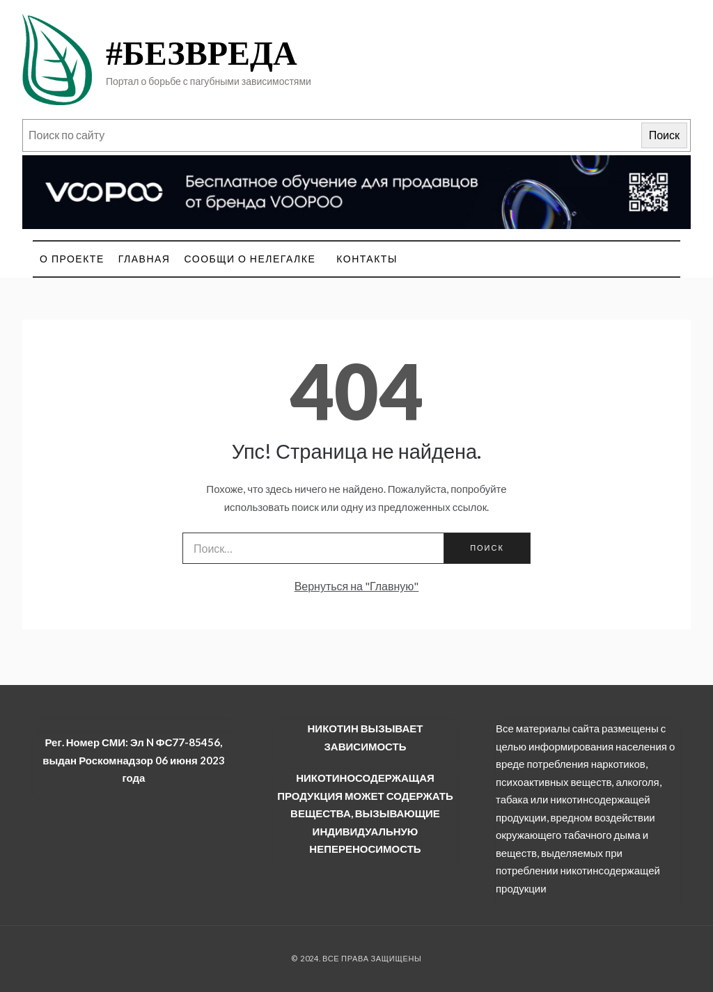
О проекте (72, 259)
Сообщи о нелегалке (249, 259)
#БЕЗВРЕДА (201, 53)
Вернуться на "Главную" (357, 585)
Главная (144, 259)
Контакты (367, 259)
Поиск (664, 134)
